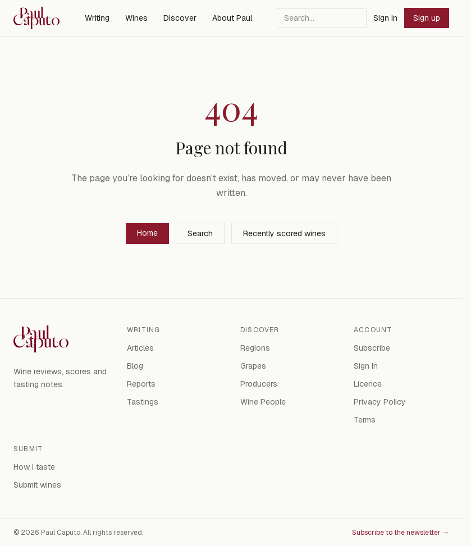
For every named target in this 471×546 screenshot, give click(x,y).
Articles (140, 348)
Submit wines (37, 485)
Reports (141, 384)
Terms (365, 420)
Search (200, 233)
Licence (368, 384)
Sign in (385, 18)
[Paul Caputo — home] (36, 18)
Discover (179, 18)
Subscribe (372, 348)
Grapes (253, 366)
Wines (136, 18)
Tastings (142, 402)
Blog (135, 366)
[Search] (322, 17)
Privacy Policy (380, 402)
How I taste (34, 467)
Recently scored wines (284, 233)
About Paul (232, 18)
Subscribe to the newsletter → (400, 532)
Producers (258, 384)
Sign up (426, 18)
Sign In (366, 366)
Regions (255, 348)
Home (147, 233)
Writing (97, 18)
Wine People (263, 402)
